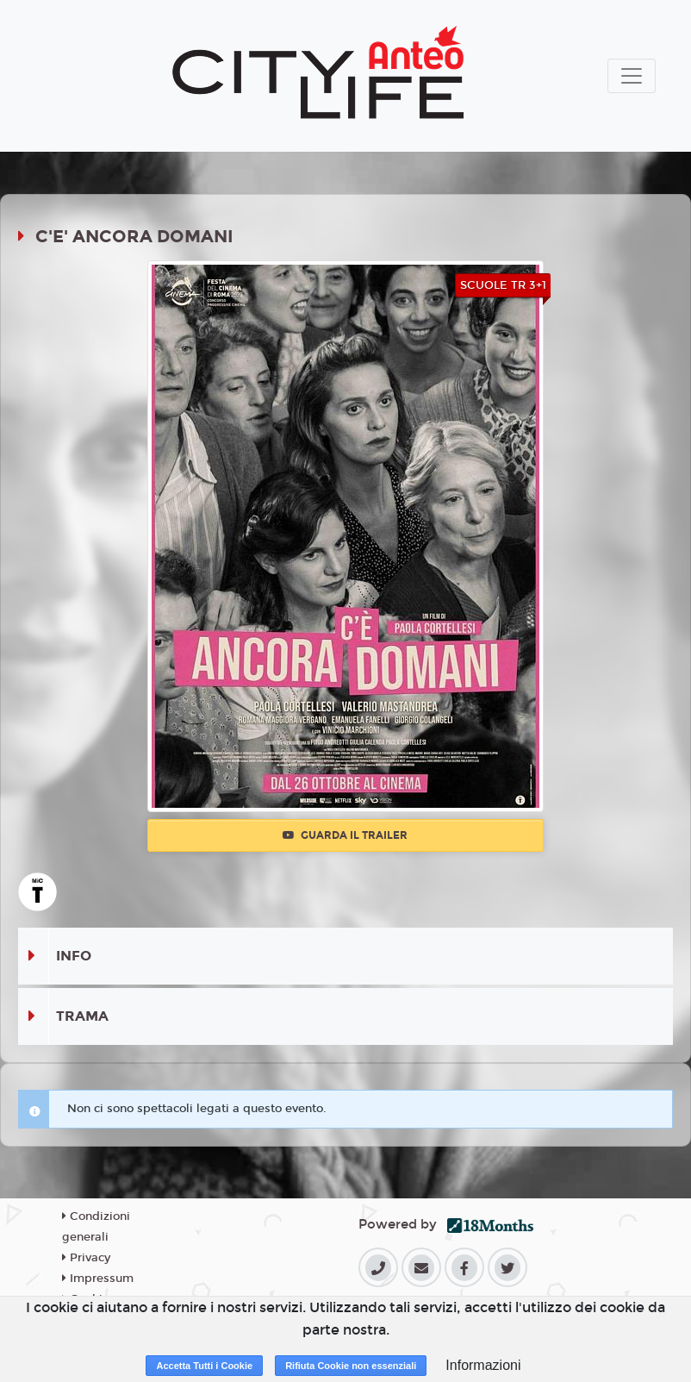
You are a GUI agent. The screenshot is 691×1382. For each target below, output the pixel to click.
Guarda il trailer (345, 835)
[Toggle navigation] (631, 76)
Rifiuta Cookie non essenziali (350, 1365)
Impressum (98, 1278)
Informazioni (482, 1365)
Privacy (86, 1258)
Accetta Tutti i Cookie (204, 1365)
